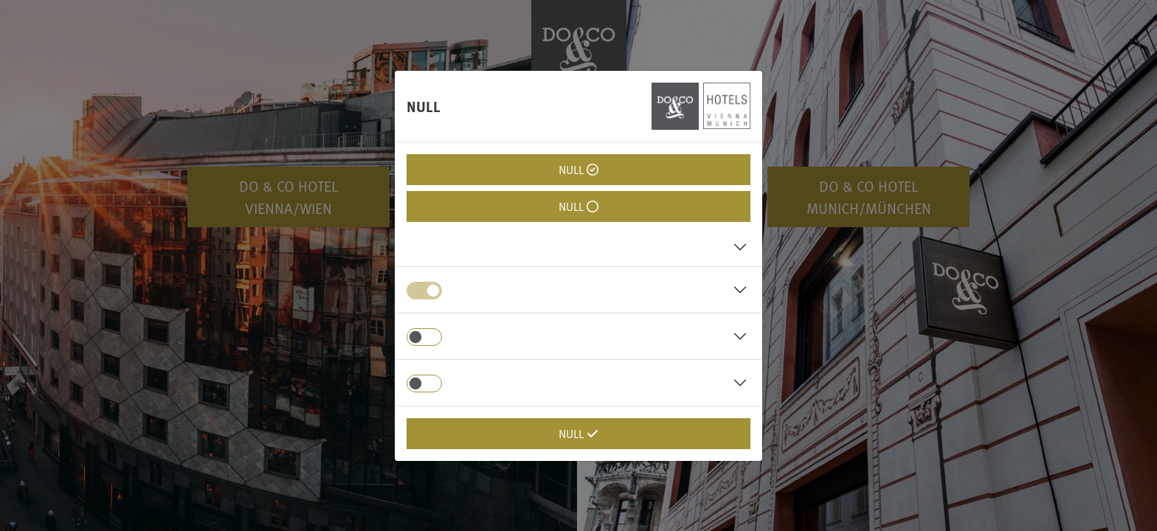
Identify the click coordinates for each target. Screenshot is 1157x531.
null (578, 169)
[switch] (424, 337)
